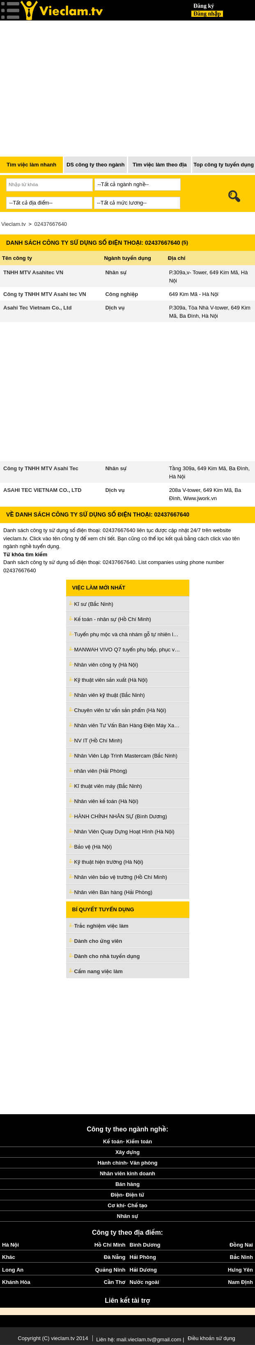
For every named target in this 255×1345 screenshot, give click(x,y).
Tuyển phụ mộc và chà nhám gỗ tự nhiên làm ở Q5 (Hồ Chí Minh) (127, 634)
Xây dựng (127, 1152)
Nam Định (240, 1282)
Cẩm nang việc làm (98, 971)
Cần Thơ (115, 1282)
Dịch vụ (114, 308)
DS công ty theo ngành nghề (96, 167)
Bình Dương (145, 1245)
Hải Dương (143, 1270)
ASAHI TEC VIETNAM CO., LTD (42, 490)
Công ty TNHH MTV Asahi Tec (40, 468)
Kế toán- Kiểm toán (127, 1141)
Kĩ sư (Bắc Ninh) (93, 604)
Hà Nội (10, 1245)
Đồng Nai (241, 1245)
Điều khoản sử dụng (211, 1338)
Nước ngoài (144, 1282)
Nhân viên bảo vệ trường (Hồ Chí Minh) (120, 877)
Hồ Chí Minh (110, 1245)
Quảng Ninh (110, 1270)
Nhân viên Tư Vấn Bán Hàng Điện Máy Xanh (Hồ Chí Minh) (127, 725)
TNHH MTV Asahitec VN (33, 272)
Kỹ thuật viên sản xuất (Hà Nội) (111, 680)
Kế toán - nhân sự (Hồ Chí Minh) (112, 619)
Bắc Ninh (241, 1257)
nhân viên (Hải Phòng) (100, 771)
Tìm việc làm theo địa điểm (160, 167)
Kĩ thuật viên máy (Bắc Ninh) (108, 786)
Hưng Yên (240, 1270)
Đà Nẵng (115, 1257)
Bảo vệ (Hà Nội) (93, 847)
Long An (12, 1270)
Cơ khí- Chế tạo (127, 1205)
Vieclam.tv (13, 224)
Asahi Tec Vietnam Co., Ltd (37, 308)
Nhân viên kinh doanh (127, 1173)
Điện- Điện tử (128, 1195)
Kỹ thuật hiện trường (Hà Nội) (108, 862)
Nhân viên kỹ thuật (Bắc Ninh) (109, 695)
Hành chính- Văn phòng (128, 1163)
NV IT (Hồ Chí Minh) (98, 740)
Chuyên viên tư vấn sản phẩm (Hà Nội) (120, 710)
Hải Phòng (143, 1257)
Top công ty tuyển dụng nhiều (223, 167)
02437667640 (50, 224)
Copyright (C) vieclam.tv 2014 (53, 1338)
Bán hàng (127, 1184)
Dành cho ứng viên (98, 941)
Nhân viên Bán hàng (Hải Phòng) (113, 892)
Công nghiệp (121, 294)
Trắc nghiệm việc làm (106, 926)
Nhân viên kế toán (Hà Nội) (106, 801)
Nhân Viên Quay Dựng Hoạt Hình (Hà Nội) (124, 831)
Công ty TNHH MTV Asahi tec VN (44, 294)
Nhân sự (115, 272)
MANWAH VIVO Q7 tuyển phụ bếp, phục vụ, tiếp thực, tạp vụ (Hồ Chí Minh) (127, 649)
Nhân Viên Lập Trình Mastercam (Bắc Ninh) (126, 756)
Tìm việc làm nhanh (31, 165)
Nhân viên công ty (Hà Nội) (106, 665)
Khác (8, 1257)
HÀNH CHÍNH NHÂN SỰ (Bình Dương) (120, 816)
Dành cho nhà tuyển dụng (107, 956)
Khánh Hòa (16, 1282)
